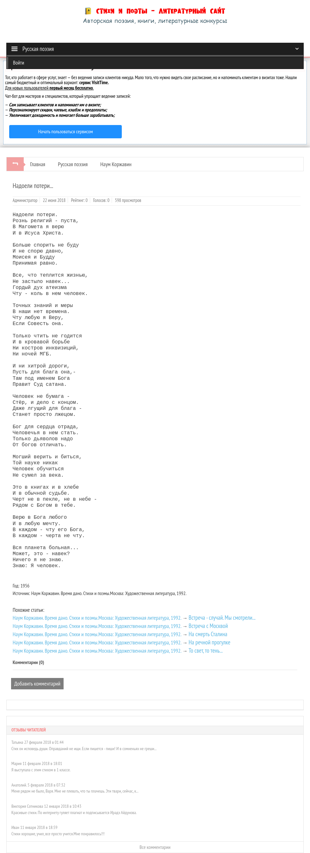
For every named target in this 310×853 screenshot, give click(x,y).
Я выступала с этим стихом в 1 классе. (41, 770)
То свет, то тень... (206, 650)
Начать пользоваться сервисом (65, 131)
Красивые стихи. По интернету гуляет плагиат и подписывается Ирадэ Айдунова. (74, 812)
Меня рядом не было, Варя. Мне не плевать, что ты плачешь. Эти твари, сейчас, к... (75, 791)
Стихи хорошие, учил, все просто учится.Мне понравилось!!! (57, 834)
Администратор (25, 200)
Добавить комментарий (37, 683)
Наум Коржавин (116, 164)
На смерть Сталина (208, 634)
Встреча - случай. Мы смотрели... (222, 617)
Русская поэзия (73, 164)
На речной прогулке (209, 642)
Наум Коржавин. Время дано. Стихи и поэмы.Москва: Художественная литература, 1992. (97, 617)
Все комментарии (155, 847)
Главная (37, 164)
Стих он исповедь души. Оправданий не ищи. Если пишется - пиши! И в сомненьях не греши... (84, 748)
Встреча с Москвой (208, 626)
